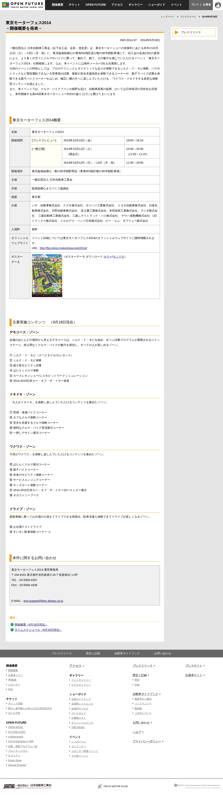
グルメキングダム (18, 751)
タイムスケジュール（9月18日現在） (38, 629)
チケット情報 (15, 703)
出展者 (207, 4)
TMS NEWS (78, 727)
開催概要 (57, 4)
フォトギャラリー (81, 680)
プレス (195, 4)
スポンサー (14, 684)
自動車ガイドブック (127, 653)
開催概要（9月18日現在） (31, 624)
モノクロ (118, 256)
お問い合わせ (162, 653)
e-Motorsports (15, 736)
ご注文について (143, 713)
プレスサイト (193, 665)
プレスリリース (188, 16)
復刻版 (138, 708)
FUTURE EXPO (17, 732)
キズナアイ (14, 755)
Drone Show (14, 760)
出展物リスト (78, 718)
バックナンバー (143, 703)
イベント (176, 4)
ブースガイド (78, 713)
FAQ (10, 689)
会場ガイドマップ (81, 699)
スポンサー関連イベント (84, 751)
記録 (137, 684)
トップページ (167, 16)
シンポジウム (78, 741)
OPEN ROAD (15, 727)
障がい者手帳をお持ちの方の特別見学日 (30, 708)
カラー (108, 256)
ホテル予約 (14, 713)
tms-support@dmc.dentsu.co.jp (43, 600)
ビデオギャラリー (81, 684)
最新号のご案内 (143, 698)
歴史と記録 (93, 653)
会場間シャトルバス (82, 703)
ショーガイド (156, 4)
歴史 (137, 679)
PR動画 (12, 679)
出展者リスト (15, 675)
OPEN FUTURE (96, 4)
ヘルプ (137, 732)
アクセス (117, 4)
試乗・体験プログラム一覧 (22, 746)
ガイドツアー (78, 746)
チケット (74, 4)
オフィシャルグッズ (82, 722)
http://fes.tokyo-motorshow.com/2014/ (63, 248)
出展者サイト (193, 675)
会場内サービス (79, 708)
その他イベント (79, 755)
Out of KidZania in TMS (20, 741)
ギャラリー (136, 4)
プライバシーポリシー (147, 741)
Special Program (17, 765)
